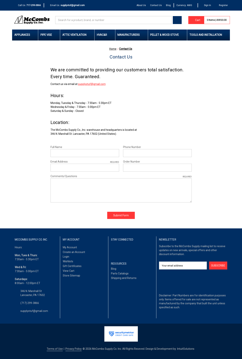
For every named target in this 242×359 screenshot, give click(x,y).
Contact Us (156, 5)
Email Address (84, 162)
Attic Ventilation (77, 34)
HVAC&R (105, 34)
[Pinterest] (135, 249)
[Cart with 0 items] (196, 20)
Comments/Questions (121, 176)
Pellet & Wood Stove (167, 34)
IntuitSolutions (185, 348)
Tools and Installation (208, 34)
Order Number (131, 161)
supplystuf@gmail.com (92, 84)
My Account (70, 247)
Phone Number (132, 147)
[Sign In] (205, 5)
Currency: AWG (185, 5)
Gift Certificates (72, 266)
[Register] (221, 5)
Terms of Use (55, 348)
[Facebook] (113, 249)
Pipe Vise (49, 34)
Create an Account (74, 252)
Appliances (25, 34)
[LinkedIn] (120, 249)
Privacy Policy (73, 348)
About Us (141, 5)
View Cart (68, 270)
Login (66, 256)
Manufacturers (131, 34)
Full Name (56, 147)
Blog (168, 5)
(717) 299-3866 (29, 302)
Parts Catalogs (120, 273)
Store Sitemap (71, 275)
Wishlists (68, 261)
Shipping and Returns (124, 278)
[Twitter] (128, 249)
